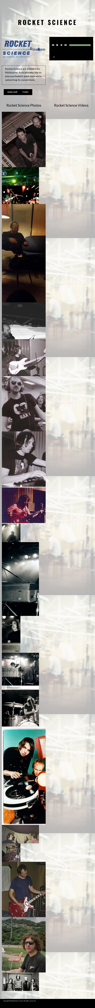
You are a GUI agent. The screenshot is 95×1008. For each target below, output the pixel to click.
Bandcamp (13, 92)
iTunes (25, 92)
